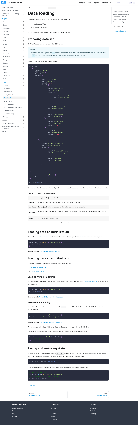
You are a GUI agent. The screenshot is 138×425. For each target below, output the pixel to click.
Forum (89, 3)
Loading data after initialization (121, 14)
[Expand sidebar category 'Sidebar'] (24, 66)
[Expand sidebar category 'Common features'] (24, 123)
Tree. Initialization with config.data (50, 251)
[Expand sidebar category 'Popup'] (24, 59)
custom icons (56, 223)
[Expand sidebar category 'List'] (24, 47)
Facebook (54, 414)
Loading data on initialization (120, 11)
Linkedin (54, 419)
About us (93, 408)
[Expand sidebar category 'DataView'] (24, 34)
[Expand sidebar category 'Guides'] (24, 131)
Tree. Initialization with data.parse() (51, 297)
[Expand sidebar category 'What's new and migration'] (24, 10)
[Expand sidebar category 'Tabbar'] (24, 72)
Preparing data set (118, 9)
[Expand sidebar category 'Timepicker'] (24, 75)
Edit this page (33, 386)
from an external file (37, 271)
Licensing (93, 414)
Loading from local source (121, 16)
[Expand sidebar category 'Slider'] (24, 69)
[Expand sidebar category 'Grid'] (24, 40)
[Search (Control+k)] (124, 2)
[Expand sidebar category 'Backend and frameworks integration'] (24, 127)
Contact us (93, 411)
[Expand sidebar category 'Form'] (24, 37)
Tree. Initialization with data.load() (50, 322)
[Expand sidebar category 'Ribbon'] (24, 63)
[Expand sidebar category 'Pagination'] (24, 56)
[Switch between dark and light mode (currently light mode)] (110, 2)
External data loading (120, 19)
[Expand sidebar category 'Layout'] (24, 44)
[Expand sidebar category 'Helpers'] (24, 120)
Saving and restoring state (120, 22)
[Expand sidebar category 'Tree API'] (24, 85)
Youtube (54, 411)
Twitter (53, 417)
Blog (13, 414)
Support (96, 3)
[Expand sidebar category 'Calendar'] (24, 21)
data (81, 237)
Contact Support (120, 31)
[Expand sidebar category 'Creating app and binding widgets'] (24, 14)
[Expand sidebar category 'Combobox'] (24, 31)
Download (104, 3)
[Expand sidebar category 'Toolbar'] (24, 78)
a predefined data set (91, 281)
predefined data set (44, 237)
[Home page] (29, 8)
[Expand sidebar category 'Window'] (24, 117)
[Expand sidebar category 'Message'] (24, 53)
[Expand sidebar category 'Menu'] (24, 50)
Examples (81, 3)
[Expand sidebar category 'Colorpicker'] (24, 28)
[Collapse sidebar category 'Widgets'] (24, 18)
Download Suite (17, 408)
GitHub (53, 408)
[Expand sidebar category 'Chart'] (24, 25)
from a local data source (38, 268)
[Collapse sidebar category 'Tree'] (24, 82)
